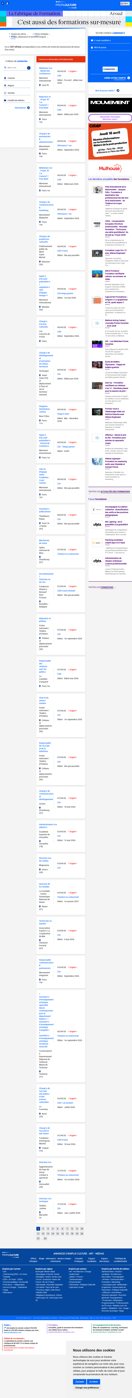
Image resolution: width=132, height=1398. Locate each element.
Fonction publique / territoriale (15, 1282)
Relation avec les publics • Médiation (114, 1306)
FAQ (114, 1318)
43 (45, 1238)
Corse (38, 1279)
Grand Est (47, 1279)
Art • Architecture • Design (80, 1271)
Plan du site (94, 1318)
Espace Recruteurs (104, 1260)
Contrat (9, 78)
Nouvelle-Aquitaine (55, 1284)
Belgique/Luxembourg (45, 1295)
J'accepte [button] (79, 1382)
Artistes (106, 1279)
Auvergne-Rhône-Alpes (45, 1271)
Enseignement (116, 1297)
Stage (5, 1289)
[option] (110, 541)
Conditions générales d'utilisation (45, 1318)
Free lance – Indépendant (13, 1284)
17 (67, 1233)
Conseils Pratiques (78, 1260)
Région (9, 85)
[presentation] (108, 57)
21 (38, 1238)
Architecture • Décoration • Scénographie (113, 1275)
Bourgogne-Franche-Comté (47, 1274)
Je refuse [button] (93, 1382)
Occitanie (40, 1287)
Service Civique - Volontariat (15, 1287)
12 (43, 1233)
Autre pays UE (42, 1297)
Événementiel (75, 1282)
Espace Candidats (91, 1260)
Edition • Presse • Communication (76, 1278)
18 (72, 1233)
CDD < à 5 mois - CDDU (13, 1279)
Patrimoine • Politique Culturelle (82, 1284)
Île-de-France (48, 1282)
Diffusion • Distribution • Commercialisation (112, 1293)
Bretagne (40, 1276)
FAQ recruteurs (105, 1318)
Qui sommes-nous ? (24, 1318)
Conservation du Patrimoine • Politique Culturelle (114, 1288)
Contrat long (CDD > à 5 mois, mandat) (15, 1275)
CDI (4, 1271)
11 (38, 1233)
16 (62, 1233)
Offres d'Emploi (33, 1260)
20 (82, 1233)
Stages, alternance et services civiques (29, 36)
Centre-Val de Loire (53, 1276)
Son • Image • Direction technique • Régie (115, 1309)
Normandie (41, 1284)
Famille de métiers (14, 100)
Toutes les (109, 492)
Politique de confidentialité (120, 1260)
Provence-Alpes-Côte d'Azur (48, 1289)
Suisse (59, 1295)
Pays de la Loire (52, 1287)
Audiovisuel (74, 1274)
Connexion (110, 69)
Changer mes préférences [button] (87, 1388)
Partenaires (84, 1318)
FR (124, 3)
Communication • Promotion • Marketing (113, 1280)
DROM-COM (41, 1292)
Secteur (9, 92)
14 (53, 1233)
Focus (97, 499)
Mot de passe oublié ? (107, 90)
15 (57, 1233)
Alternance (7, 1292)
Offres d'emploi (42, 34)
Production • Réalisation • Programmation (112, 1301)
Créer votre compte (117, 78)
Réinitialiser (22, 107)
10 (82, 1228)
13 (48, 1233)
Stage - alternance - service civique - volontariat (55, 1260)
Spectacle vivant (76, 1287)
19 (77, 1233)
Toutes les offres (19, 34)
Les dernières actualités (108, 179)
